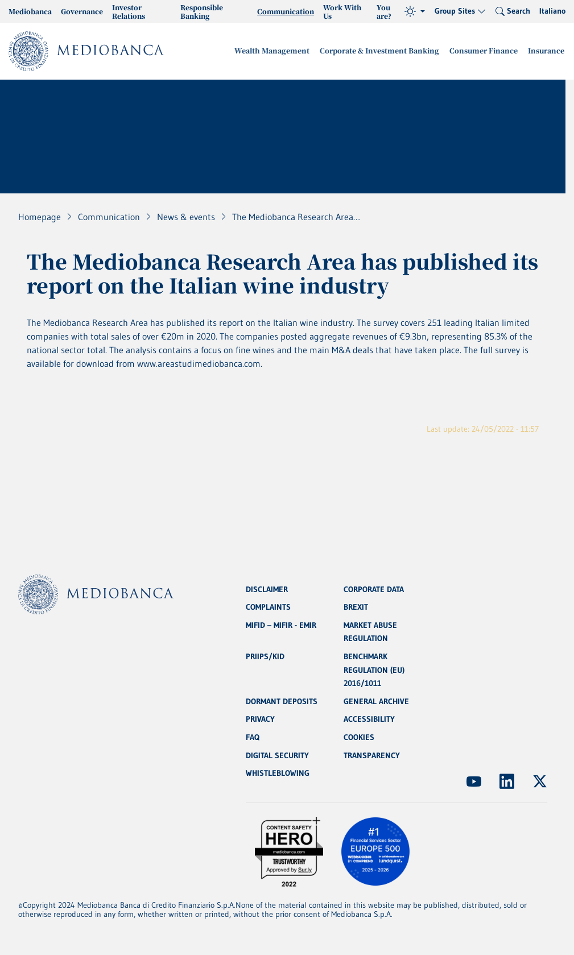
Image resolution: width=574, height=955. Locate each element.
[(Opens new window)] (473, 781)
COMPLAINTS (268, 605)
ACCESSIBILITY (369, 719)
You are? (384, 11)
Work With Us (342, 11)
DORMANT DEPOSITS (281, 701)
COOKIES (359, 737)
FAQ (252, 737)
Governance (82, 11)
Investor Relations (128, 11)
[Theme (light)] (414, 11)
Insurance (547, 51)
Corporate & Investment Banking (387, 51)
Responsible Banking (201, 11)
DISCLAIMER (267, 587)
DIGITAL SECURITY (277, 755)
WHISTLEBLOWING (277, 773)
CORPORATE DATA (374, 587)
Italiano (552, 11)
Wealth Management (284, 51)
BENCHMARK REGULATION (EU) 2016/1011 (374, 669)
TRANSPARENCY (372, 755)
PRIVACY (260, 719)
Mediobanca (30, 11)
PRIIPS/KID (265, 655)
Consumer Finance (488, 51)
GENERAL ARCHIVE (376, 701)
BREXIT (356, 605)
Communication (285, 11)
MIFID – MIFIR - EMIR (281, 623)
